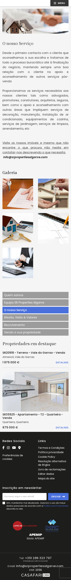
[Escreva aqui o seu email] (24, 496)
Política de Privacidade (56, 505)
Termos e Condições (51, 448)
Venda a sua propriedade (22, 332)
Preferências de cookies (12, 457)
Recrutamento (14, 325)
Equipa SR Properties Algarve (24, 303)
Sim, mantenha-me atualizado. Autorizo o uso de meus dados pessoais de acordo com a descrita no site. (37, 505)
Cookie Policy (46, 457)
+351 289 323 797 (38, 558)
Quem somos (13, 295)
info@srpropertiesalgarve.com (39, 566)
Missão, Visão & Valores (20, 317)
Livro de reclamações (52, 469)
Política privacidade (51, 452)
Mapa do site (46, 478)
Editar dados (46, 474)
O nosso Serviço (15, 310)
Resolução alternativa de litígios (52, 463)
